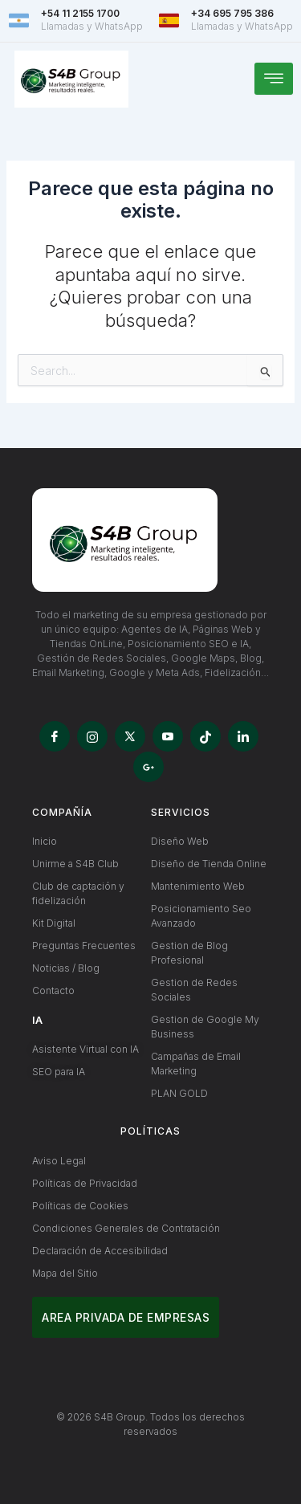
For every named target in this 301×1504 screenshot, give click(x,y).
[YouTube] (168, 736)
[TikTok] (205, 736)
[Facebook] (54, 736)
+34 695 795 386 (232, 13)
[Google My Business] (148, 767)
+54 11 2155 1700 (80, 13)
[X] (130, 736)
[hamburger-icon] (273, 79)
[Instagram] (92, 736)
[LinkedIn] (243, 736)
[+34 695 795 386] (169, 20)
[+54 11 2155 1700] (19, 20)
